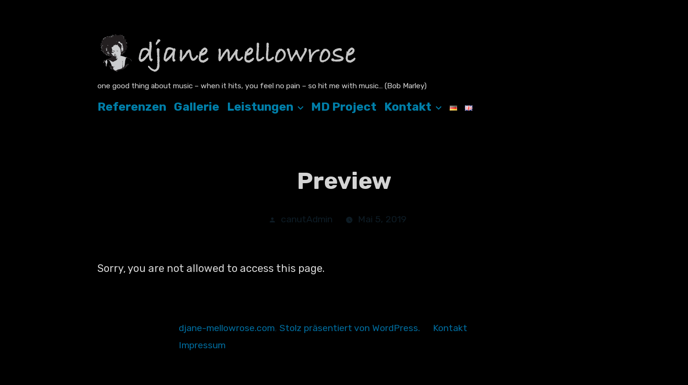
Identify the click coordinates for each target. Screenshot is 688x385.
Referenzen (131, 107)
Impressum (202, 345)
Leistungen (260, 107)
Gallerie (196, 107)
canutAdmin (307, 219)
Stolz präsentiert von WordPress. (351, 328)
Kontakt (407, 107)
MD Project (343, 107)
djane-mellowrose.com (227, 328)
